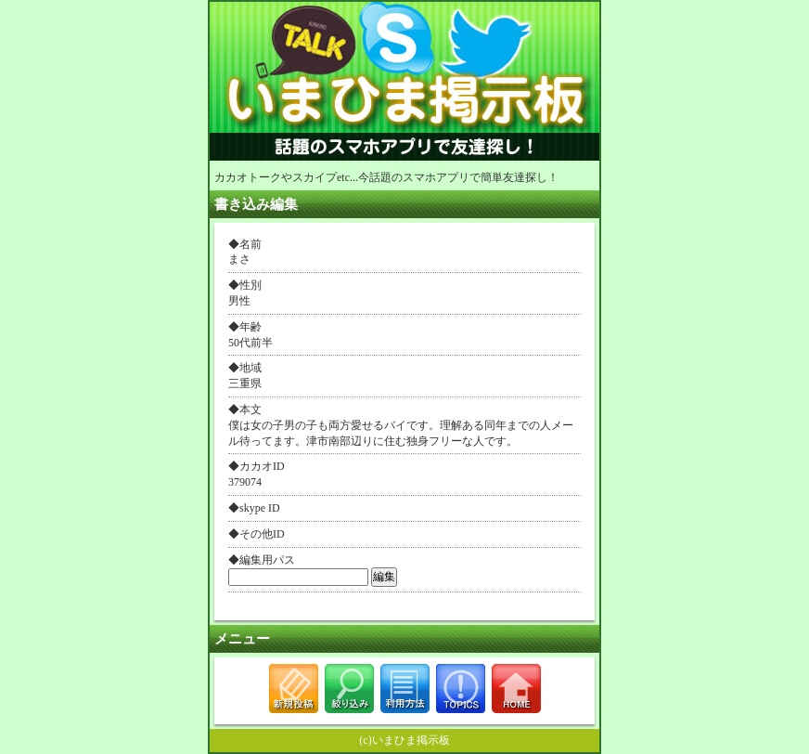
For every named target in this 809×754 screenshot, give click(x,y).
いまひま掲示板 (411, 740)
